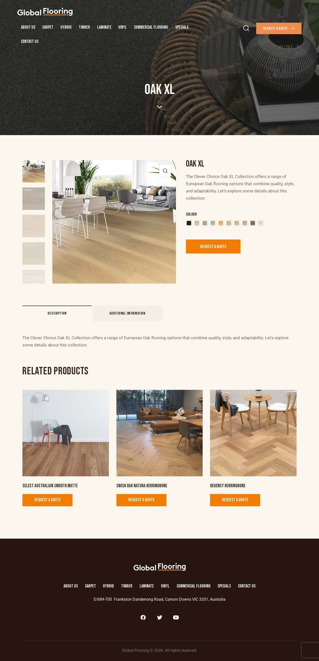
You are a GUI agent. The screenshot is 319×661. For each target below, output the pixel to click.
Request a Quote (213, 246)
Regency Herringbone (227, 486)
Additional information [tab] (127, 313)
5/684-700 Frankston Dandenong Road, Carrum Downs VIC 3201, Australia (159, 599)
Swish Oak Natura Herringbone (141, 486)
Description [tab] (57, 313)
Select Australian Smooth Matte (50, 486)
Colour (191, 214)
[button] (165, 171)
